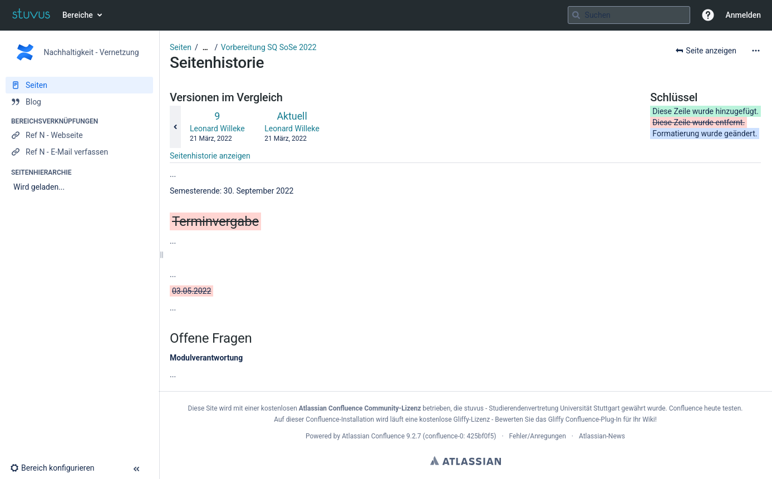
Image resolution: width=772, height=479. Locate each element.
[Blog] (79, 101)
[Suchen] (576, 15)
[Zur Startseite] (31, 15)
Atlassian (465, 460)
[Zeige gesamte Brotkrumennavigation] (205, 47)
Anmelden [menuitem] (743, 15)
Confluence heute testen (705, 408)
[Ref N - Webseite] (79, 135)
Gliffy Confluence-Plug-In (585, 419)
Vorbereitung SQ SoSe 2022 (269, 47)
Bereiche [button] (77, 15)
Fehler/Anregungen (537, 436)
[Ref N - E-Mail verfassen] (79, 152)
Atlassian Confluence (373, 436)
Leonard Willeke (217, 128)
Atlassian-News (602, 436)
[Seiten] (79, 85)
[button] (708, 15)
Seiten (180, 47)
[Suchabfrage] (629, 15)
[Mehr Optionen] (755, 50)
